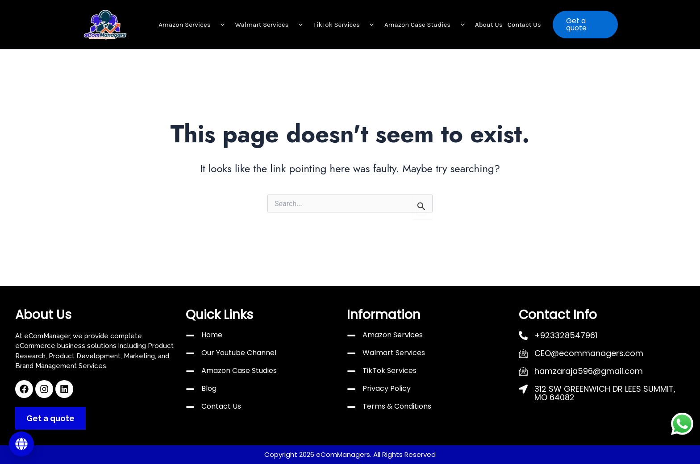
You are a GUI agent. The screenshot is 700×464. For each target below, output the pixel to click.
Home (211, 335)
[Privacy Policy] (351, 389)
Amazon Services (194, 24)
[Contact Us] (190, 406)
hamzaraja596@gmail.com (588, 371)
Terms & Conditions (396, 406)
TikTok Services (346, 24)
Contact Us (524, 25)
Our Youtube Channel (238, 353)
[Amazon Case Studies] (190, 371)
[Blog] (190, 389)
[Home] (190, 335)
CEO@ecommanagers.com (588, 353)
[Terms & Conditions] (351, 406)
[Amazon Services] (351, 335)
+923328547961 (565, 335)
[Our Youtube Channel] (190, 353)
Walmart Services (271, 24)
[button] (220, 24)
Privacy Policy (386, 388)
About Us (489, 25)
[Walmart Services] (351, 353)
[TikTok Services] (351, 371)
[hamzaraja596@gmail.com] (523, 371)
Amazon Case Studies (427, 24)
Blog (209, 388)
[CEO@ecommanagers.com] (523, 353)
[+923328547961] (523, 335)
